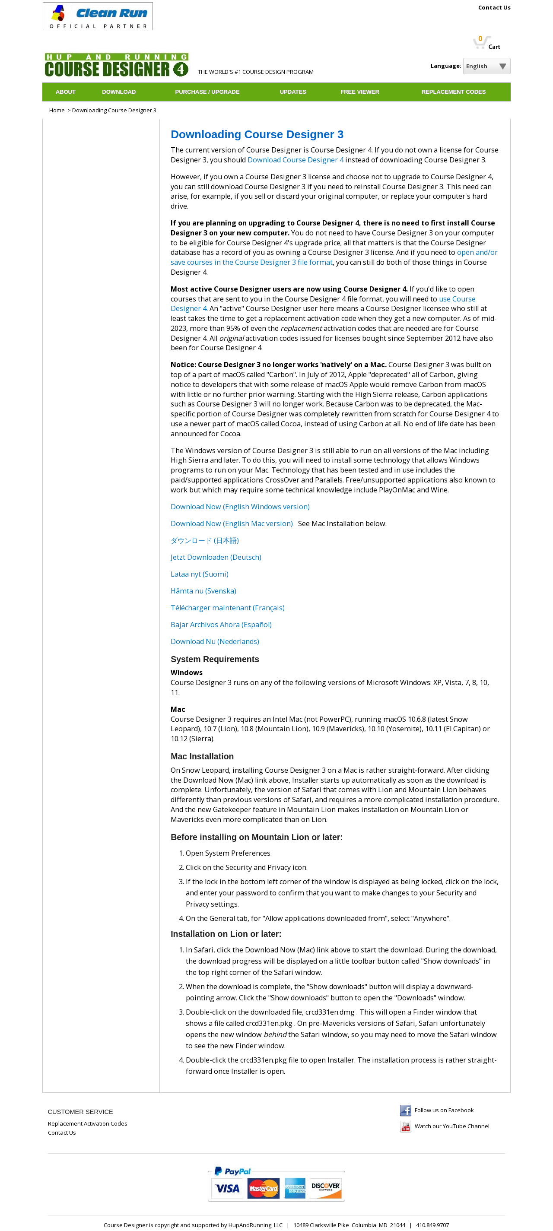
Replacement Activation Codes (87, 1123)
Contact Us (494, 7)
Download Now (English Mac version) (232, 523)
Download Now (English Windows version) (240, 506)
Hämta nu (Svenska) (203, 591)
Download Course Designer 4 (295, 160)
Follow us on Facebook (444, 1110)
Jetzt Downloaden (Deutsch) (216, 557)
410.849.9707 (432, 1225)
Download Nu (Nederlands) (215, 641)
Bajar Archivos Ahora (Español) (221, 624)
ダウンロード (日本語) (205, 540)
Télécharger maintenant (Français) (228, 607)
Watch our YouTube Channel (452, 1126)
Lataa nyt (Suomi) (200, 574)
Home (57, 110)
